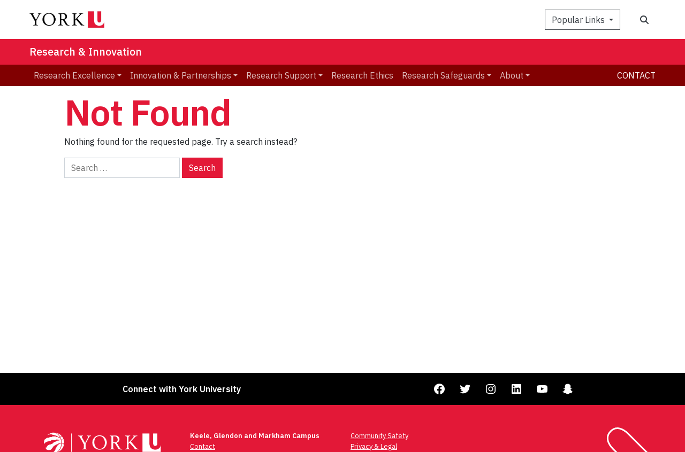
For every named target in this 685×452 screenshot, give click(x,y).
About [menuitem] (511, 75)
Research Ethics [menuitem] (362, 75)
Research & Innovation (85, 51)
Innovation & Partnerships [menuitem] (180, 75)
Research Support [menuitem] (281, 75)
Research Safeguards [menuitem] (443, 75)
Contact (636, 75)
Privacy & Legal (374, 446)
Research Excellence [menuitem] (74, 75)
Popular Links (579, 19)
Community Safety (379, 435)
